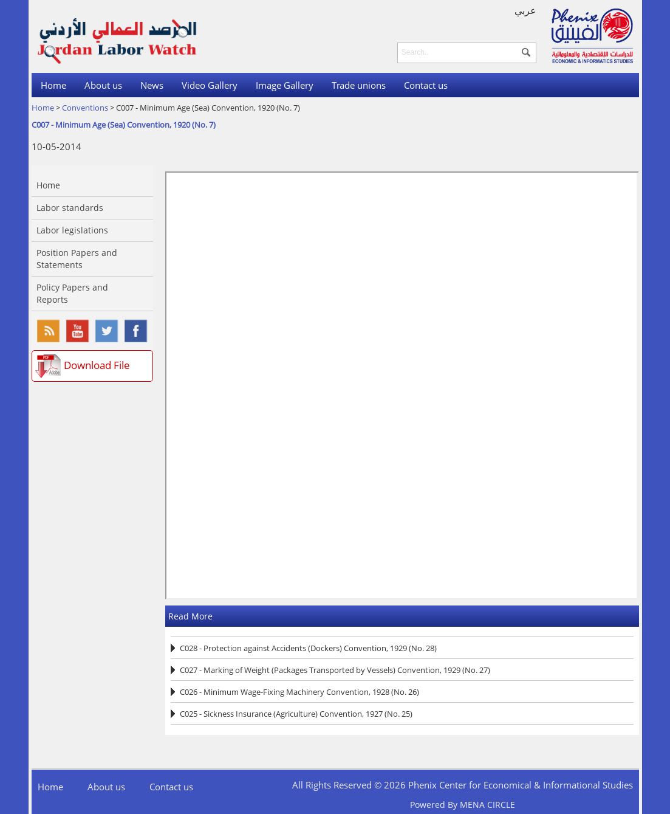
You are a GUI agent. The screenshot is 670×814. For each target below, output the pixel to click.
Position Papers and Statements (76, 259)
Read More (190, 616)
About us (103, 85)
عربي (525, 10)
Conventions (85, 107)
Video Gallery (210, 85)
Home (53, 85)
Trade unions (359, 85)
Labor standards (69, 207)
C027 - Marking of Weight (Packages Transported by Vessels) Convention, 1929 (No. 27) (335, 669)
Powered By (462, 804)
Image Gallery (284, 85)
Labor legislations (72, 230)
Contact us (426, 85)
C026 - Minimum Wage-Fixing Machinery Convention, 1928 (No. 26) (299, 691)
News (151, 85)
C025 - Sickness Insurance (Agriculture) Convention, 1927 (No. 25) (296, 713)
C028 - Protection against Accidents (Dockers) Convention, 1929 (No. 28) (308, 648)
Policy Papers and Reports (72, 293)
